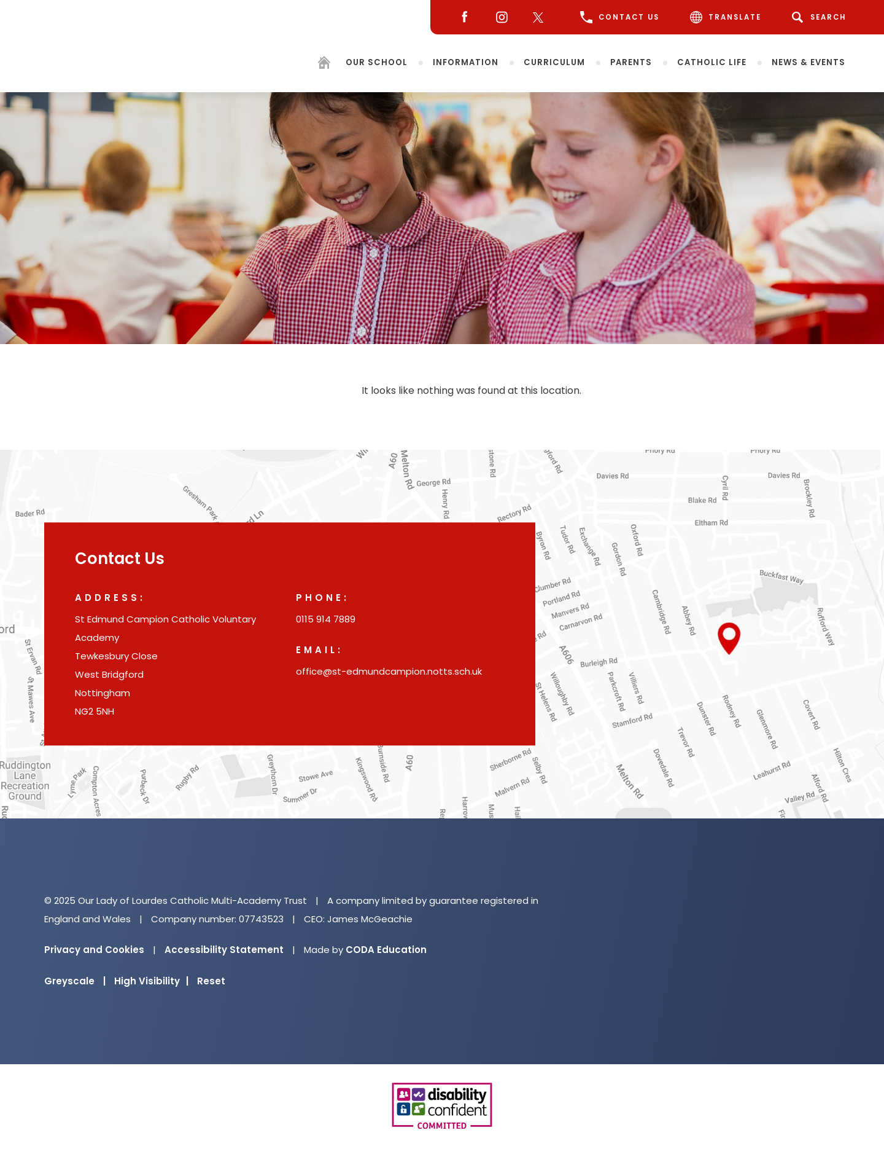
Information (465, 62)
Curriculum (554, 62)
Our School (377, 62)
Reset (211, 981)
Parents (631, 62)
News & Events (808, 62)
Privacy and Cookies (94, 949)
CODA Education (386, 949)
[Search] (821, 17)
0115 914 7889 (325, 619)
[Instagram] (499, 17)
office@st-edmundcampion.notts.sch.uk (389, 671)
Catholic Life (711, 62)
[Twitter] (541, 17)
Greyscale (75, 981)
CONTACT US (619, 17)
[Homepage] (324, 64)
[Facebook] (461, 17)
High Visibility (151, 981)
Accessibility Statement (224, 949)
